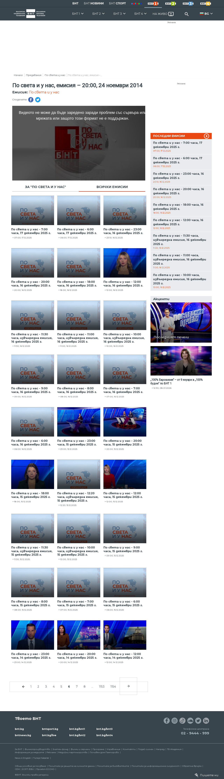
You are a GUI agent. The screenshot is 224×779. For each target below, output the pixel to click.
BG (207, 13)
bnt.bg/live (49, 735)
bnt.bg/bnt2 (77, 735)
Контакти (129, 749)
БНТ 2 (96, 13)
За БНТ (18, 749)
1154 (113, 686)
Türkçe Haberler (41, 758)
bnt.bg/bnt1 (77, 729)
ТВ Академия (174, 749)
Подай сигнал (145, 749)
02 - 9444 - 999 (195, 733)
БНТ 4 (138, 13)
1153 (101, 686)
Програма (98, 749)
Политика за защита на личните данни (71, 766)
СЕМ (17, 769)
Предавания (33, 75)
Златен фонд (60, 749)
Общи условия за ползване (30, 766)
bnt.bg (19, 729)
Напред (160, 749)
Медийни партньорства (72, 752)
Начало (18, 75)
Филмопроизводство (37, 749)
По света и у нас (55, 75)
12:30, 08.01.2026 (162, 388)
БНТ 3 (117, 13)
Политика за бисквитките (113, 766)
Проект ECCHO (45, 769)
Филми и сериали (80, 749)
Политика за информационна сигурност (156, 766)
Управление (113, 749)
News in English (23, 758)
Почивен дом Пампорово (104, 752)
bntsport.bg (50, 729)
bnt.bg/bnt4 (104, 735)
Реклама (171, 22)
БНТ (75, 3)
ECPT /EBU (28, 769)
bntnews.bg (23, 735)
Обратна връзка (191, 766)
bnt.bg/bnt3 (104, 729)
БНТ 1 (76, 13)
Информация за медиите (29, 752)
